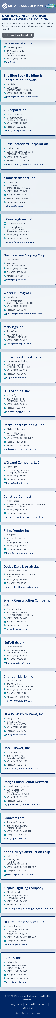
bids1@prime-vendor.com (19, 553)
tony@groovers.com (16, 838)
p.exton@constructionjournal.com (24, 313)
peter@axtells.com (16, 982)
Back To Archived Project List (18, 35)
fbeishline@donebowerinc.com (22, 768)
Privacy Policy (15, 1004)
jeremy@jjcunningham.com (20, 242)
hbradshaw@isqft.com (18, 663)
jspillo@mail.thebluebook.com (22, 96)
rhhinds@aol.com (15, 206)
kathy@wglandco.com (17, 483)
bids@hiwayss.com (16, 734)
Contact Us (28, 1007)
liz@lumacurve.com (16, 377)
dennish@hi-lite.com (17, 944)
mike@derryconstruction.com (21, 449)
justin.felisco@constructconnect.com (25, 517)
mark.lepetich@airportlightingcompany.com (29, 908)
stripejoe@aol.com (16, 279)
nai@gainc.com (14, 62)
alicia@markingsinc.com (18, 343)
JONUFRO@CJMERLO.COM (19, 700)
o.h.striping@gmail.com (18, 411)
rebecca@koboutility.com (19, 874)
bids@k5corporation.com (19, 130)
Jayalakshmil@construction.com (23, 804)
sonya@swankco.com (17, 629)
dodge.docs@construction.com (22, 587)
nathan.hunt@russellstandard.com (24, 164)
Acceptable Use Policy (36, 1004)
